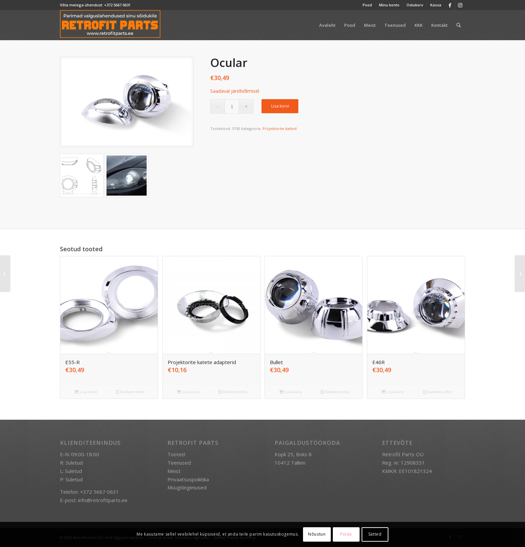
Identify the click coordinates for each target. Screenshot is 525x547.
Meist (173, 471)
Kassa (435, 4)
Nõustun (316, 534)
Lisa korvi (280, 106)
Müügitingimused (187, 487)
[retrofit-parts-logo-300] (110, 25)
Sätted (375, 534)
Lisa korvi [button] (85, 392)
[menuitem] (367, 5)
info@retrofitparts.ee (103, 500)
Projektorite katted (279, 128)
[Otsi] (458, 25)
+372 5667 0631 (117, 4)
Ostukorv (414, 4)
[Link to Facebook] (450, 5)
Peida (346, 534)
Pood (367, 4)
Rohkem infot (130, 392)
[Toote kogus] (232, 106)
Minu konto (389, 4)
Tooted (176, 454)
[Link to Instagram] (460, 5)
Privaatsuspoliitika (188, 479)
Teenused (179, 462)
